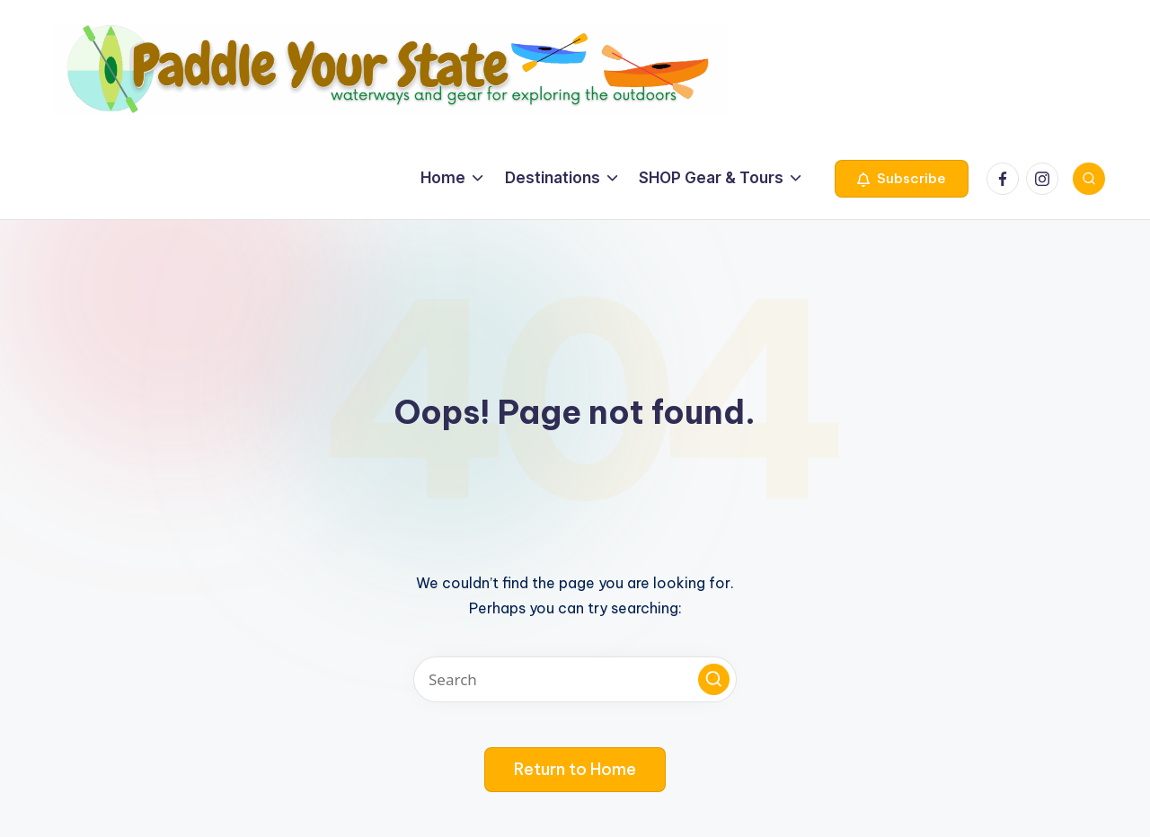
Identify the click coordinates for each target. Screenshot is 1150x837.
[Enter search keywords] (575, 679)
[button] (902, 179)
